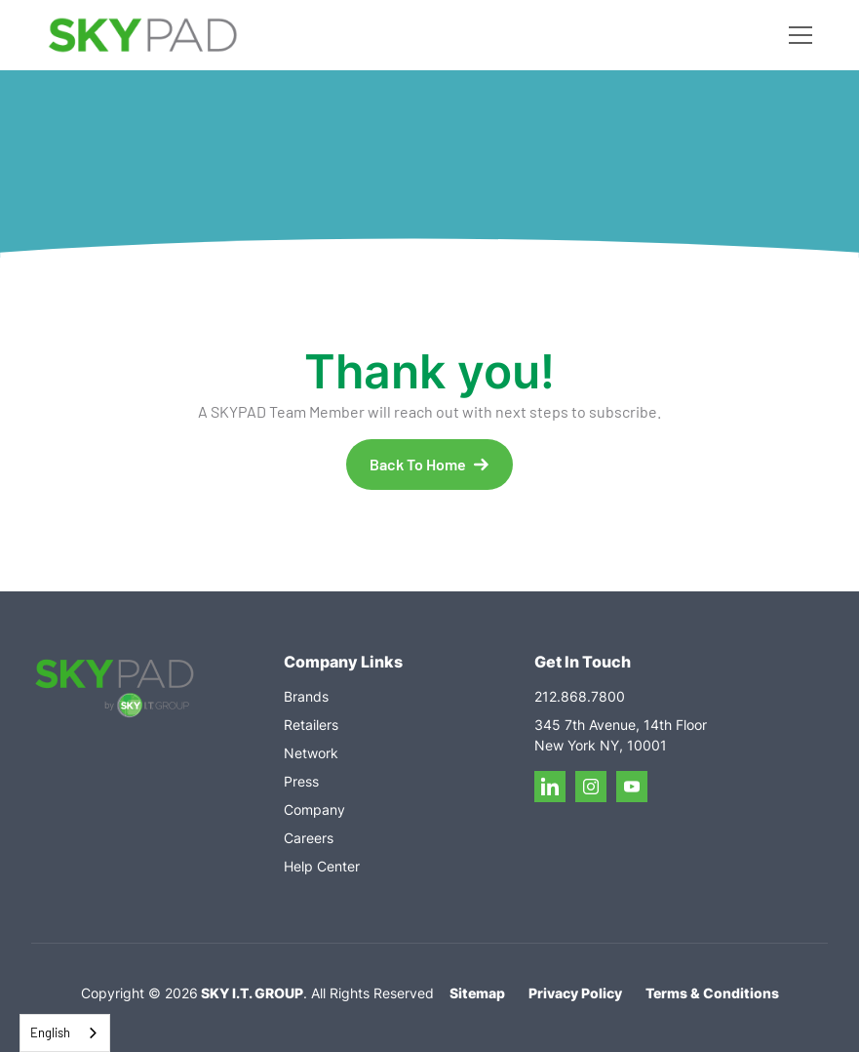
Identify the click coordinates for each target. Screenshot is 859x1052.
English (50, 1032)
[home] (143, 36)
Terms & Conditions (712, 993)
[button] (796, 35)
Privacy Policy (575, 993)
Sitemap (477, 993)
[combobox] (65, 1033)
